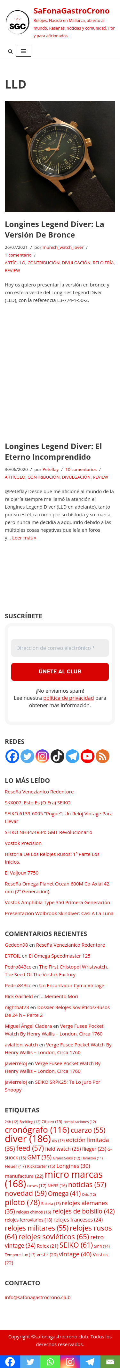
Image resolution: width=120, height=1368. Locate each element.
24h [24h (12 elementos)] (11, 1121)
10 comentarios (81, 469)
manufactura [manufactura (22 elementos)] (24, 1176)
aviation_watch (21, 1044)
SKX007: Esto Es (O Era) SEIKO (37, 802)
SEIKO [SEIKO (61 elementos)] (76, 1245)
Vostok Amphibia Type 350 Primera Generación (57, 902)
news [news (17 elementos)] (36, 1185)
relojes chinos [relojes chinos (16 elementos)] (33, 1212)
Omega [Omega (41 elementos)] (64, 1193)
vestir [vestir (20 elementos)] (47, 1254)
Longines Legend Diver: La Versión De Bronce (54, 229)
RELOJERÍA (103, 263)
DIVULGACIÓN (76, 263)
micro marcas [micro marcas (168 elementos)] (54, 1179)
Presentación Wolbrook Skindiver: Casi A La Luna (59, 913)
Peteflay (51, 469)
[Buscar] (10, 51)
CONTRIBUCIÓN (44, 263)
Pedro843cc (18, 966)
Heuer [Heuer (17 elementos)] (15, 1166)
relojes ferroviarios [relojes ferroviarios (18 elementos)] (28, 1220)
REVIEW (12, 270)
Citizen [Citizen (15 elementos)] (52, 1121)
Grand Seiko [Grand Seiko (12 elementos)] (66, 1158)
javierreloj (16, 1063)
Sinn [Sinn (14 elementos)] (102, 1246)
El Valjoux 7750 (21, 872)
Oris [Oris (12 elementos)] (89, 1194)
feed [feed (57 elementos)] (30, 1148)
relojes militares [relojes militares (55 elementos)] (36, 1227)
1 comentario (18, 255)
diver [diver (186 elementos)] (28, 1138)
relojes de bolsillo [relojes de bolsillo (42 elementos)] (83, 1211)
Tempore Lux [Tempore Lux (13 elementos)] (20, 1254)
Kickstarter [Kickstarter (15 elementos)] (41, 1166)
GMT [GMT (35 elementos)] (39, 1157)
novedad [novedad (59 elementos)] (26, 1193)
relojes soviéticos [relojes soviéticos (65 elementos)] (53, 1237)
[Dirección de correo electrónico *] (60, 648)
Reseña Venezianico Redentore (39, 791)
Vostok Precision (23, 843)
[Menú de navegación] (23, 51)
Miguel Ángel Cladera (28, 1026)
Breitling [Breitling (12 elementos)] (30, 1121)
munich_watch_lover (63, 247)
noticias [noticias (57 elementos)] (87, 1184)
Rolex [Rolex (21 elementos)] (47, 1245)
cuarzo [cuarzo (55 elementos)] (88, 1130)
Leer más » (24, 537)
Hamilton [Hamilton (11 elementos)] (92, 1158)
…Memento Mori (59, 996)
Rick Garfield (19, 996)
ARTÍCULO (15, 263)
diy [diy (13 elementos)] (58, 1140)
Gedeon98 (16, 945)
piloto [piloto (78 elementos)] (22, 1202)
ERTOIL (13, 955)
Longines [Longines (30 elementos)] (73, 1165)
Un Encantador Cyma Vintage (71, 985)
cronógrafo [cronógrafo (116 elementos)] (37, 1129)
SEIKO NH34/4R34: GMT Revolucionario (48, 832)
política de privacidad (68, 697)
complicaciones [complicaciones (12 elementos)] (79, 1121)
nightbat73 (17, 1007)
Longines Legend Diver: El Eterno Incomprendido (53, 451)
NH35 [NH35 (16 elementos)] (57, 1185)
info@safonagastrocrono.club (38, 1297)
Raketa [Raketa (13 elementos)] (51, 1203)
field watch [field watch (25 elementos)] (63, 1148)
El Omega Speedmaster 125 (60, 955)
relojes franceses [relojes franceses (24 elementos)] (78, 1219)
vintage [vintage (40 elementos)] (75, 1254)
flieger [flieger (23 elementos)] (94, 1149)
